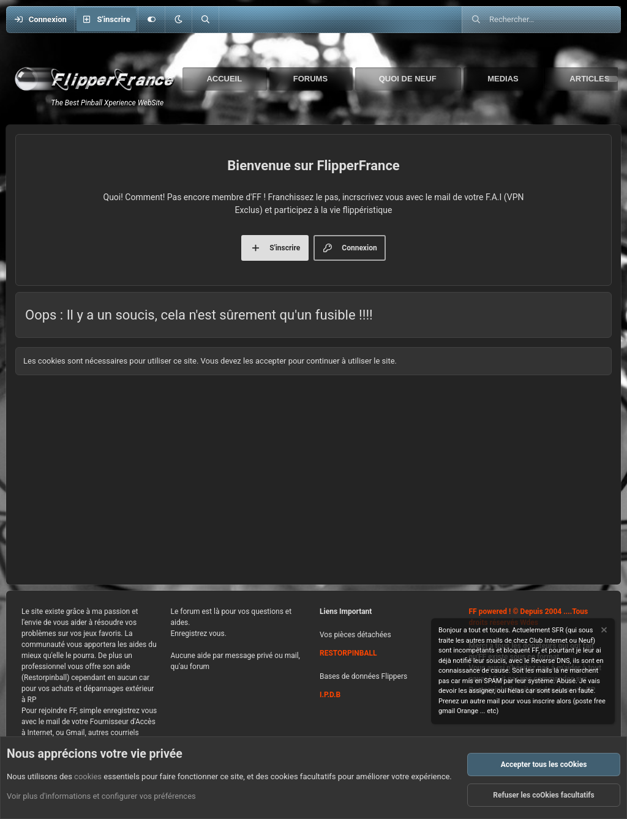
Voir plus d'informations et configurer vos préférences (101, 796)
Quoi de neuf (408, 78)
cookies (88, 776)
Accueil (224, 78)
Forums (310, 78)
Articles (589, 78)
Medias (503, 78)
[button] (178, 19)
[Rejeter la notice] (603, 631)
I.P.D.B (330, 694)
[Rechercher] (205, 19)
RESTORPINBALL (348, 653)
